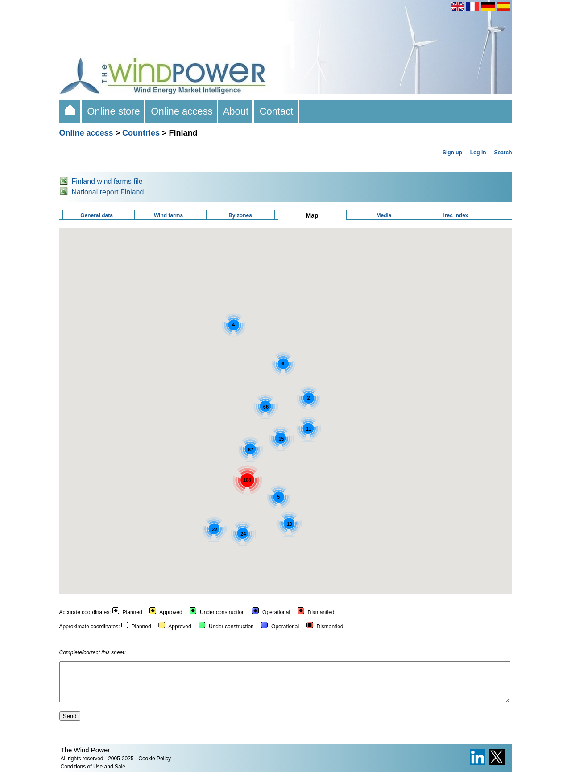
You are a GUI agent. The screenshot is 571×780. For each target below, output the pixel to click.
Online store (113, 111)
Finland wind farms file (107, 181)
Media (383, 215)
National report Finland (108, 192)
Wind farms (168, 215)
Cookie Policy (154, 766)
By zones (240, 215)
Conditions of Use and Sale (93, 775)
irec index (455, 215)
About (236, 111)
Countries (141, 132)
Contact (276, 111)
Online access (181, 111)
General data (96, 215)
